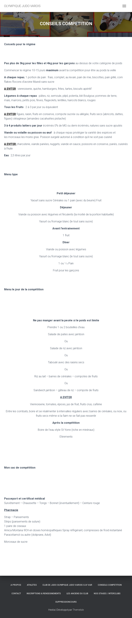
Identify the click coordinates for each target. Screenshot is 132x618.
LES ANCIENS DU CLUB (77, 593)
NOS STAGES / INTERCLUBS (107, 593)
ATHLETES (32, 585)
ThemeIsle (78, 609)
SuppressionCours (66, 602)
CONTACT (16, 593)
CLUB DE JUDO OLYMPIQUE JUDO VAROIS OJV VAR (67, 585)
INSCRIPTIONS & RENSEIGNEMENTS (44, 593)
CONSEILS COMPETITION (110, 585)
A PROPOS (15, 585)
